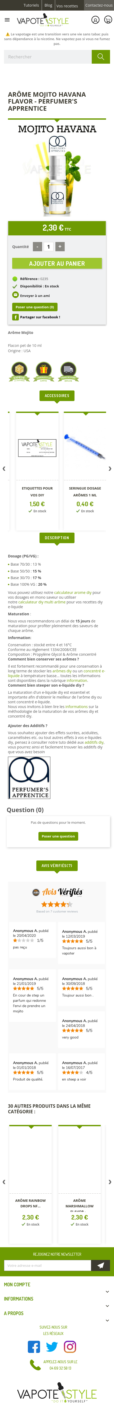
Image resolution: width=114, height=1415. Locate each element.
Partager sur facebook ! (40, 317)
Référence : (30, 278)
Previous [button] (4, 469)
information (77, 680)
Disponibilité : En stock (39, 286)
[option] (31, 472)
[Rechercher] (57, 57)
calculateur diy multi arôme (41, 601)
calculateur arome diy (72, 592)
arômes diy (62, 670)
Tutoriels (31, 5)
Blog (48, 5)
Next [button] (110, 469)
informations (77, 706)
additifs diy (94, 742)
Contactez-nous (99, 5)
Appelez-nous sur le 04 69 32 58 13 (60, 1365)
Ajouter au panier (57, 263)
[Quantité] (49, 246)
